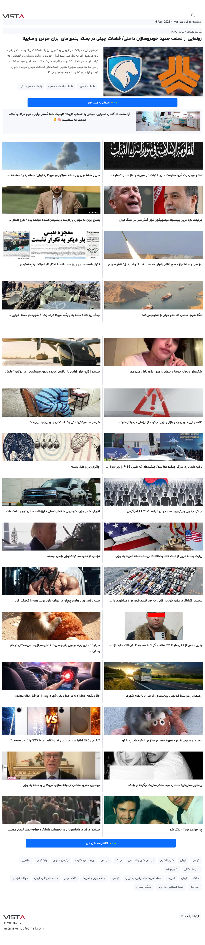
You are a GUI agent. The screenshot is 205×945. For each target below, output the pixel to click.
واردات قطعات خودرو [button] (60, 87)
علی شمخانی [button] (191, 869)
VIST (13, 15)
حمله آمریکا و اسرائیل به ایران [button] (143, 878)
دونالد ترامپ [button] (20, 878)
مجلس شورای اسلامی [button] (141, 860)
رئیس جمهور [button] (60, 860)
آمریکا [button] (171, 878)
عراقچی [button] (26, 860)
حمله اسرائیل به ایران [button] (171, 887)
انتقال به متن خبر (103, 102)
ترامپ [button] (195, 860)
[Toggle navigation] (200, 15)
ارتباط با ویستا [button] (190, 916)
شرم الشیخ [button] (167, 860)
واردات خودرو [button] (87, 87)
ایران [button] (183, 860)
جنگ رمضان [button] (143, 887)
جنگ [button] (119, 860)
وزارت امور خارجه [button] (84, 860)
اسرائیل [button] (194, 887)
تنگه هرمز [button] (70, 878)
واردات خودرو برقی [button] (31, 87)
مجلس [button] (105, 860)
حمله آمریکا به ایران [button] (46, 878)
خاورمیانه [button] (171, 869)
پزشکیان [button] (42, 860)
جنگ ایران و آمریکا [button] (94, 878)
